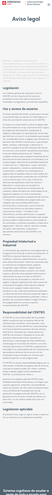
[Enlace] (22, 4)
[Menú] (49, 4)
